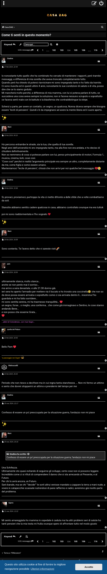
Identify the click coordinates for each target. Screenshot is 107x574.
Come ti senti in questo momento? (26, 35)
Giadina (10, 58)
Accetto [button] (88, 567)
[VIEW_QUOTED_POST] (28, 454)
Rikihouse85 (13, 365)
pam (8, 264)
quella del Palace (13, 329)
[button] (32, 50)
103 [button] (61, 50)
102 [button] (54, 50)
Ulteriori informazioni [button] (42, 568)
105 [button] (75, 50)
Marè (9, 127)
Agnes (10, 503)
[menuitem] (101, 3)
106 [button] (83, 50)
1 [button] (42, 50)
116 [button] (95, 50)
